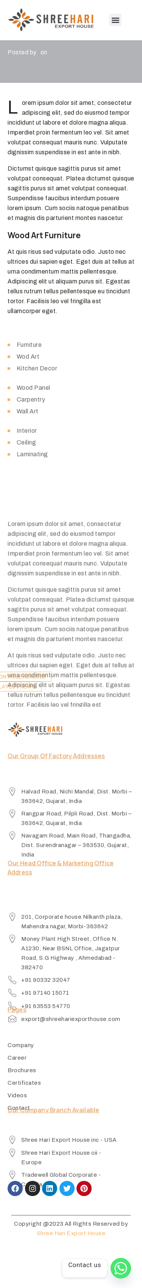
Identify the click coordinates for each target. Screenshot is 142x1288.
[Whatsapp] (121, 1268)
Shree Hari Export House (71, 1233)
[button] (115, 20)
